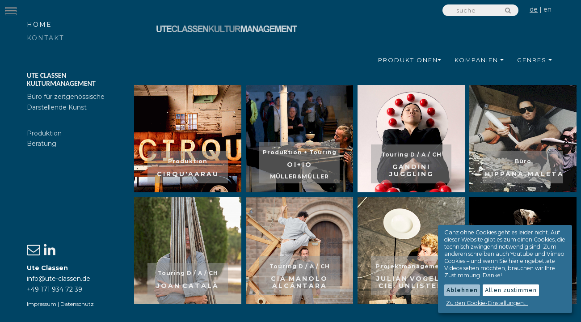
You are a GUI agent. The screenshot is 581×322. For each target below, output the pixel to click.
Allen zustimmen (511, 290)
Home (39, 25)
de (534, 9)
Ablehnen (462, 290)
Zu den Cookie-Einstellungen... (487, 303)
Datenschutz (77, 304)
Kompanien (479, 60)
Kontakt (45, 38)
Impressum (41, 304)
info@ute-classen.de (58, 279)
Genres (534, 60)
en (547, 9)
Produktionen (409, 60)
